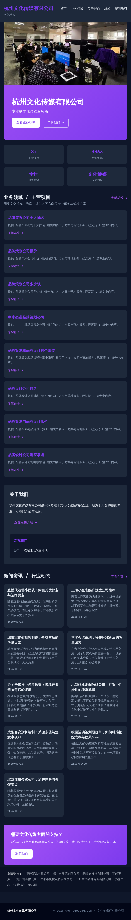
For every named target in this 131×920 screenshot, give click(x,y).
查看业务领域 (25, 122)
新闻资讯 (121, 9)
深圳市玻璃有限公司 (66, 874)
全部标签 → (119, 198)
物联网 (32, 885)
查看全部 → (119, 576)
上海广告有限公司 (25, 879)
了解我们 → (55, 122)
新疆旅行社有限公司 (95, 874)
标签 (107, 9)
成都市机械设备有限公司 (56, 879)
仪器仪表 (19, 885)
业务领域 (77, 9)
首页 (63, 9)
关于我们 (93, 9)
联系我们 (21, 854)
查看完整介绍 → (25, 522)
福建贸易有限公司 (38, 874)
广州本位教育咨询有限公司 (93, 879)
